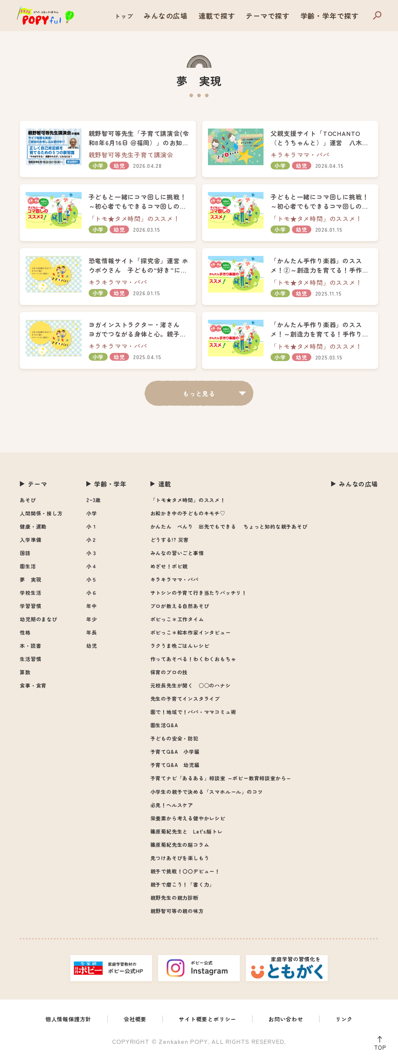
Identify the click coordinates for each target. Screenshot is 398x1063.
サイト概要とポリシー (208, 1023)
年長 (91, 636)
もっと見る (199, 397)
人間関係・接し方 (41, 517)
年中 (91, 609)
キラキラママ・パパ (174, 583)
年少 (91, 623)
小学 (91, 517)
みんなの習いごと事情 (177, 557)
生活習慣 (30, 662)
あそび (28, 504)
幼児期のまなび (39, 623)
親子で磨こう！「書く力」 (182, 888)
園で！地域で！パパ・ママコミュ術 (193, 715)
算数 (25, 676)
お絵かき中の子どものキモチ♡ (187, 517)
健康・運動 (33, 530)
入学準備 (30, 543)
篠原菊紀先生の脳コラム (179, 848)
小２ (91, 543)
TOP (378, 1045)
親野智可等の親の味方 (177, 914)
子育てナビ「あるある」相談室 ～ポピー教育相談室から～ (221, 782)
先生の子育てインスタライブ (185, 702)
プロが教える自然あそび (179, 609)
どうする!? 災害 (169, 543)
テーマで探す (280, 16)
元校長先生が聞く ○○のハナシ (190, 689)
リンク (355, 1023)
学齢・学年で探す (334, 16)
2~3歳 (93, 504)
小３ (91, 557)
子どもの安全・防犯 (174, 742)
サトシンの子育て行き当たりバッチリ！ (198, 596)
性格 (25, 636)
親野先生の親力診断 (174, 901)
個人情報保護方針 (59, 1023)
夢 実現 (30, 583)
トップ (153, 16)
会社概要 (131, 1023)
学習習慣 (30, 609)
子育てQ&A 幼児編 (175, 768)
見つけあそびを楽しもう (179, 862)
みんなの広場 (191, 16)
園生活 (28, 570)
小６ (91, 596)
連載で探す (236, 16)
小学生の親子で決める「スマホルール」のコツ (206, 795)
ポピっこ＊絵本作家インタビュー (190, 636)
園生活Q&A (164, 729)
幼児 (91, 649)
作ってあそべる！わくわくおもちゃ (193, 662)
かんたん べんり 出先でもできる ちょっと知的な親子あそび (229, 530)
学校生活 (30, 596)
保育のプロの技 (169, 676)
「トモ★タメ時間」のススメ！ (187, 504)
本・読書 (30, 649)
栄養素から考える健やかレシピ (187, 822)
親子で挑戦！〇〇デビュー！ (185, 875)
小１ (91, 530)
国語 (25, 557)
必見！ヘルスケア (171, 809)
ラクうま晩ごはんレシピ (179, 649)
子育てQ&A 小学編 (175, 755)
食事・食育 (33, 689)
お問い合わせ (293, 1023)
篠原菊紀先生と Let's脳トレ (186, 835)
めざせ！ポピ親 (169, 570)
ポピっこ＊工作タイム (177, 623)
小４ (91, 570)
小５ (91, 583)
